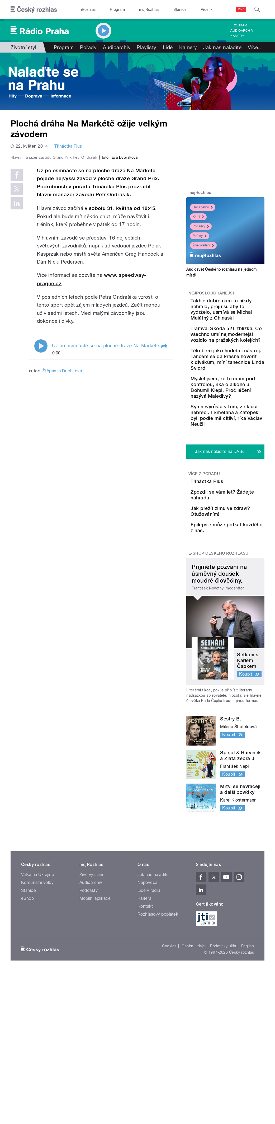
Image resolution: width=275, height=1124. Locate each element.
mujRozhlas (135, 9)
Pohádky (201, 226)
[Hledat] (257, 9)
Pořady (88, 47)
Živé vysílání (203, 245)
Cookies (169, 1058)
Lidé (168, 47)
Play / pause (41, 437)
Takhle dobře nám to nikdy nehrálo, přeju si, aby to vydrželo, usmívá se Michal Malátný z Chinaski (240, 315)
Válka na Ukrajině (37, 986)
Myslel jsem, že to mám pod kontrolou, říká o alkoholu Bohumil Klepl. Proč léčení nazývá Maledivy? (242, 445)
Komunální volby (37, 994)
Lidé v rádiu (149, 1002)
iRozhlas (85, 9)
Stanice (160, 9)
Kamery (237, 36)
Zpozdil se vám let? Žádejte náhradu (237, 586)
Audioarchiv (241, 30)
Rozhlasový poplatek (158, 1025)
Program (108, 9)
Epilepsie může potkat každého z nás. (238, 634)
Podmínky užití (223, 1058)
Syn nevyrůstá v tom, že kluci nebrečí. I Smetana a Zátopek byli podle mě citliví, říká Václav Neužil (241, 485)
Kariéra (144, 1010)
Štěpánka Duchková (62, 462)
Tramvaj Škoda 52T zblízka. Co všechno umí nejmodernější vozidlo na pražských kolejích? (237, 357)
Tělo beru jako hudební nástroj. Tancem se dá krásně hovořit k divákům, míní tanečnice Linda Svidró (238, 403)
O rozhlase (185, 9)
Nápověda (148, 994)
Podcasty (88, 1002)
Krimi (198, 217)
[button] (164, 438)
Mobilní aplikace (95, 1010)
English (247, 1058)
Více (255, 47)
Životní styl (23, 47)
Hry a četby (203, 207)
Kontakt (145, 1017)
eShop (27, 1010)
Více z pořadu (204, 549)
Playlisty (146, 47)
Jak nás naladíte (222, 47)
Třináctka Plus (68, 146)
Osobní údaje (193, 1058)
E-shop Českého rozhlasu (218, 665)
